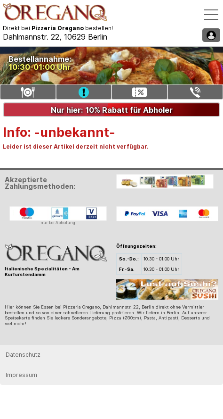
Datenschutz (23, 354)
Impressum (21, 374)
